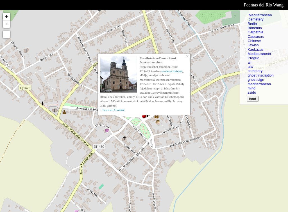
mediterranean (259, 84)
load (252, 99)
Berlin (252, 24)
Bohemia (255, 28)
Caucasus (256, 36)
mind (251, 88)
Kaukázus (255, 49)
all (249, 62)
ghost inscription (260, 75)
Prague (253, 58)
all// (250, 66)
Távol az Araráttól (113, 110)
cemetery (255, 19)
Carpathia (255, 32)
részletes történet (172, 71)
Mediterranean (260, 15)
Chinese (254, 41)
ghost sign (256, 79)
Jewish (253, 45)
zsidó (252, 92)
